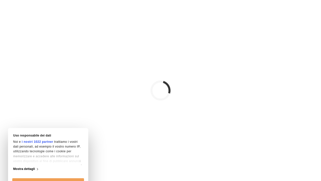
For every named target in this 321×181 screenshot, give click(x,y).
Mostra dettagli (24, 126)
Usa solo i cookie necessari (48, 166)
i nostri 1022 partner (37, 99)
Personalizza (48, 153)
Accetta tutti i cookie (48, 141)
